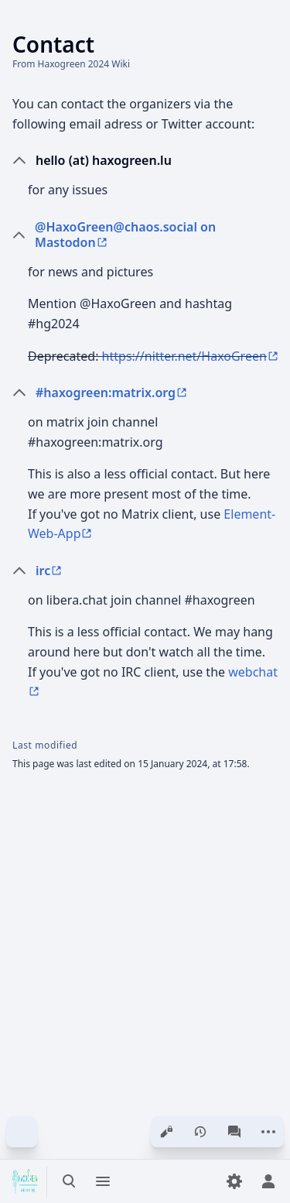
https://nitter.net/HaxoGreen (184, 356)
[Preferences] (234, 1181)
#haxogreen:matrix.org (106, 392)
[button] (156, 234)
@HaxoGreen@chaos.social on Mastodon (125, 234)
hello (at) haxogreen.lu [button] (104, 160)
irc (43, 570)
